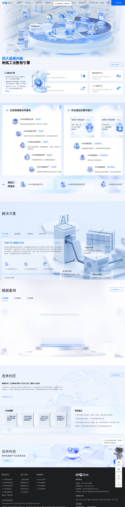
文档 (96, 3)
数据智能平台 (25, 486)
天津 (77, 499)
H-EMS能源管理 (7, 492)
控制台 (102, 3)
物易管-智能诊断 (7, 495)
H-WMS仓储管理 (7, 486)
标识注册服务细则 (7, 500)
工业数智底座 (25, 479)
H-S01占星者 (41, 479)
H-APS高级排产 (7, 489)
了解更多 (8, 91)
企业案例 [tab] (5, 298)
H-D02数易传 (41, 486)
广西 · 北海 (114, 499)
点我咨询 (113, 443)
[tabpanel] (62, 311)
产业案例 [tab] (30, 298)
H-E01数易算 (41, 489)
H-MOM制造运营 (7, 482)
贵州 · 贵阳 (106, 499)
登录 (107, 3)
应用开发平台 (25, 489)
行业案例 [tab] (17, 298)
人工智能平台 (25, 492)
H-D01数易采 (41, 482)
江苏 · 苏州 (83, 499)
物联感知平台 (25, 482)
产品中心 (28, 3)
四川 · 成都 (98, 499)
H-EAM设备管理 (7, 479)
